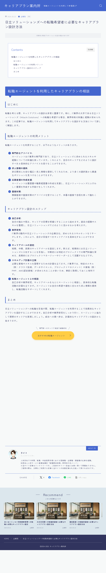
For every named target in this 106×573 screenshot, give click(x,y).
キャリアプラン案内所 (22, 6)
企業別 (22, 16)
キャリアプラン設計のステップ (27, 68)
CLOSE (90, 49)
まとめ (16, 71)
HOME (6, 539)
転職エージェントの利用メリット (28, 64)
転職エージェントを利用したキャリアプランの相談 (35, 56)
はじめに (17, 61)
